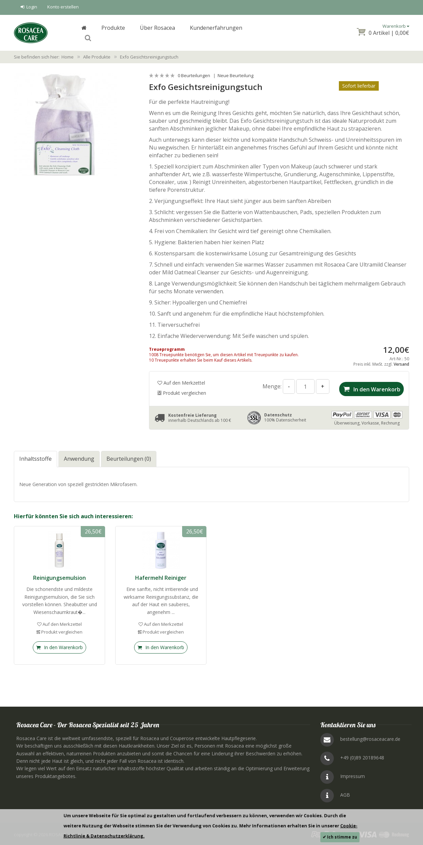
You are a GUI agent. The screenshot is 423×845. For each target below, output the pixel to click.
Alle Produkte (96, 55)
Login (29, 7)
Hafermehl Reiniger (160, 574)
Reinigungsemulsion (59, 574)
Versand (401, 363)
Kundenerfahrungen (216, 32)
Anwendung (79, 455)
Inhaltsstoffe (35, 455)
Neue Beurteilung (235, 74)
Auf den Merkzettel (181, 381)
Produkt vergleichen (181, 391)
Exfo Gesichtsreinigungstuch (149, 55)
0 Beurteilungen (194, 74)
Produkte (113, 32)
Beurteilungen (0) (128, 455)
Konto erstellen (63, 7)
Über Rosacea (157, 32)
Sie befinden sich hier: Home (44, 55)
